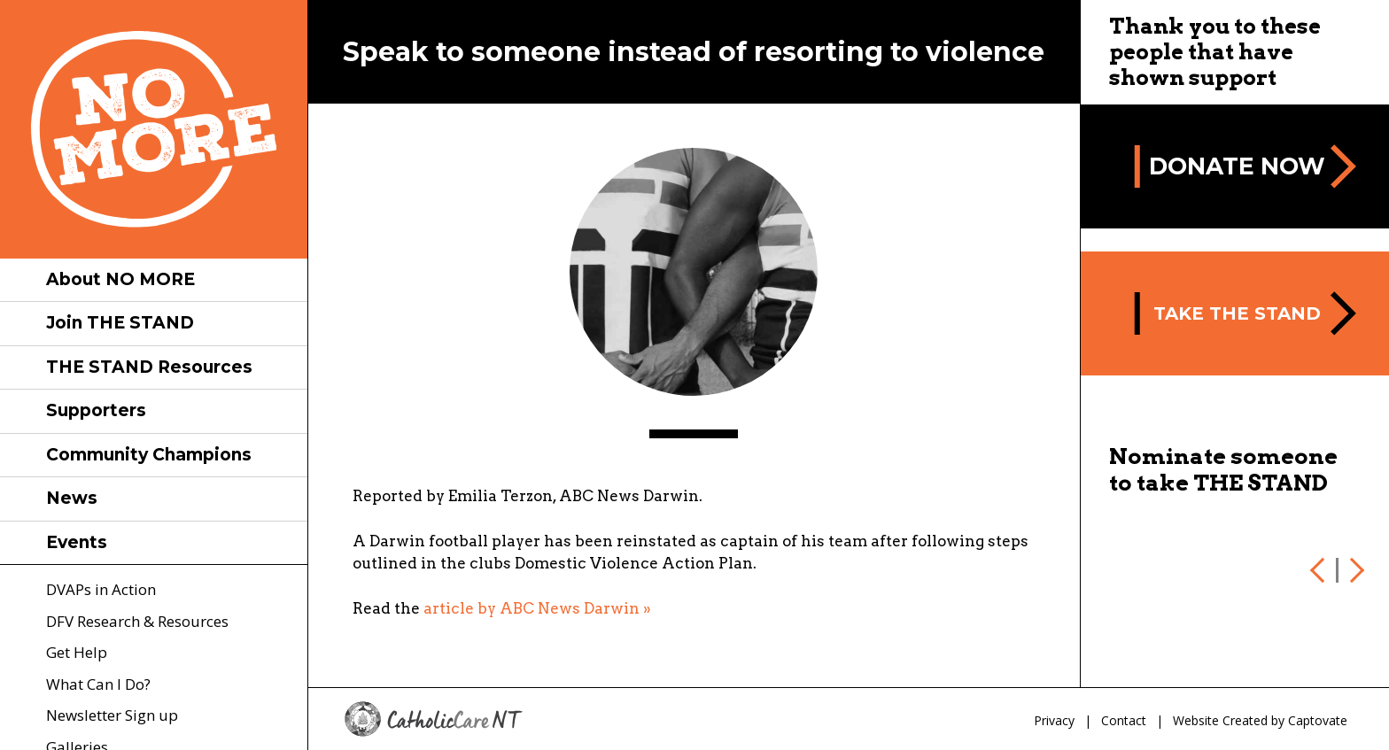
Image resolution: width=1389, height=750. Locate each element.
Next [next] (1353, 570)
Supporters (96, 410)
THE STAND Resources (149, 367)
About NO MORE (120, 279)
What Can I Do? (98, 684)
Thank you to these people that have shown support (1215, 51)
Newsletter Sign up (112, 715)
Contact (1123, 720)
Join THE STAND (120, 323)
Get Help (76, 652)
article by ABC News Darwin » (537, 608)
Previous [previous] (1321, 570)
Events (76, 542)
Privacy (1054, 720)
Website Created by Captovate (1260, 720)
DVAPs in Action (101, 589)
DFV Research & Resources (137, 621)
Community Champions (149, 455)
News (71, 498)
